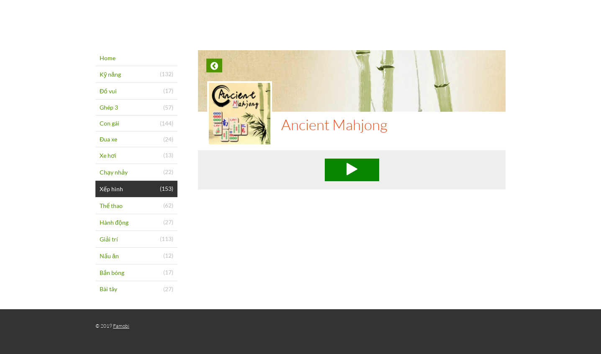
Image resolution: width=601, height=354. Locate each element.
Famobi (121, 326)
